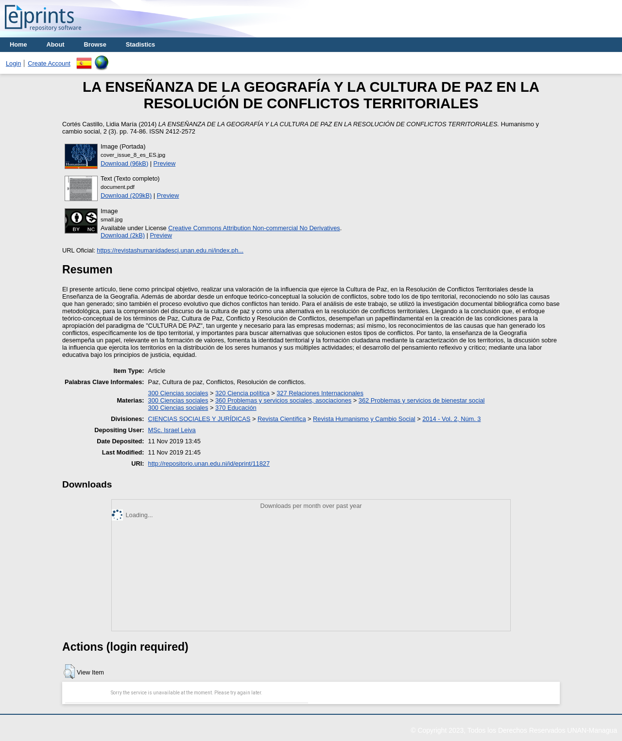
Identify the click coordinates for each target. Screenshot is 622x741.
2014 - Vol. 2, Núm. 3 (451, 418)
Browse (95, 44)
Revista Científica (282, 418)
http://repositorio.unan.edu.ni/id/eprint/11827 (209, 463)
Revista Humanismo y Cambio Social (364, 418)
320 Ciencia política (242, 393)
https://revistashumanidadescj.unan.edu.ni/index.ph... (170, 250)
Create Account (49, 63)
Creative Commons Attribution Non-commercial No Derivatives (254, 228)
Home (18, 44)
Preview (165, 163)
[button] (69, 671)
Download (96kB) (124, 163)
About (56, 44)
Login (13, 63)
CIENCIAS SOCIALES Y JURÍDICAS (199, 418)
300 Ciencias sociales (178, 393)
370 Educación (236, 407)
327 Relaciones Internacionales (319, 393)
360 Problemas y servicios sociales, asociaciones (283, 400)
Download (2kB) (123, 235)
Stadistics (140, 44)
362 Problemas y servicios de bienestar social (422, 400)
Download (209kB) (126, 195)
